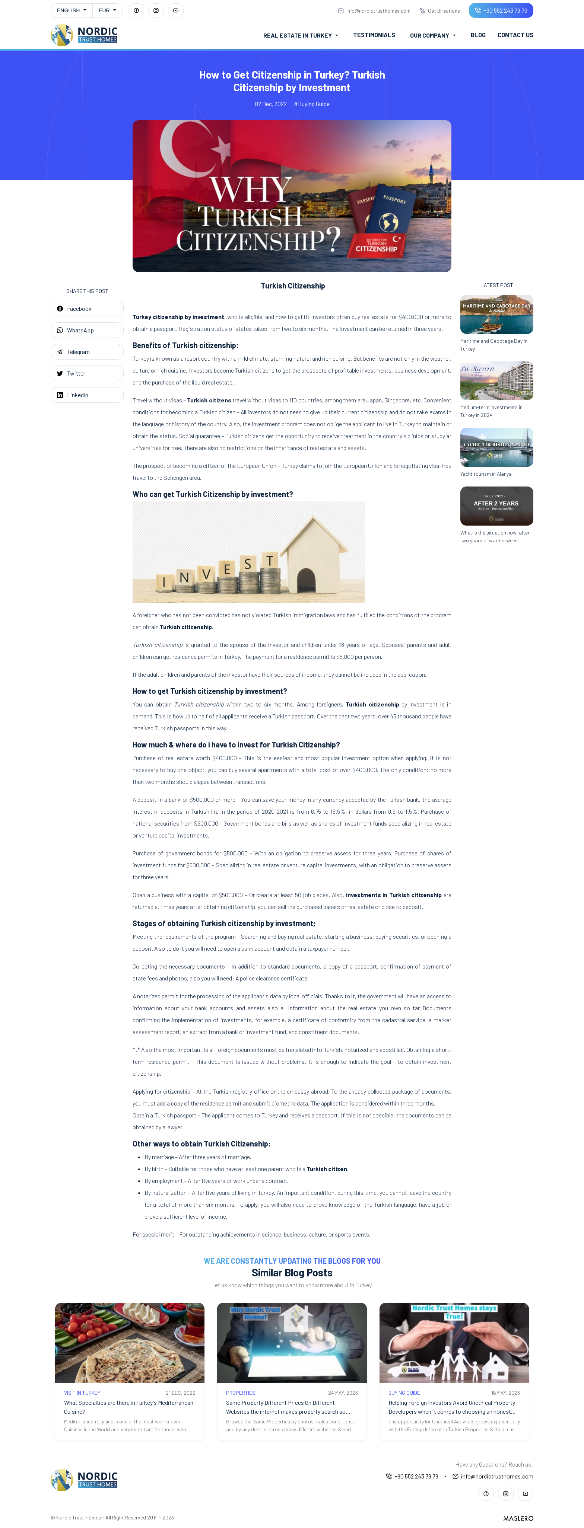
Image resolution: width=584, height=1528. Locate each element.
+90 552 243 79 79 (501, 10)
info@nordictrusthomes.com (374, 10)
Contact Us (515, 35)
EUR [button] (104, 10)
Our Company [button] (430, 35)
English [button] (68, 10)
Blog (479, 35)
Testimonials (375, 35)
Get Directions (439, 10)
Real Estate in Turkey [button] (299, 35)
